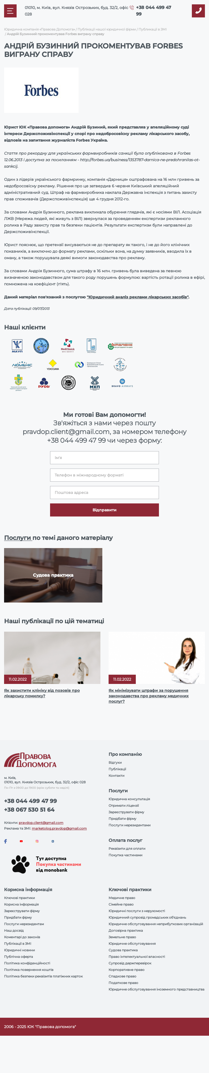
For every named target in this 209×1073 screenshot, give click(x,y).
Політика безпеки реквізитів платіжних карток (43, 976)
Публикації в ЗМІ (153, 29)
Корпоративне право (127, 970)
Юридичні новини (19, 950)
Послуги (18, 538)
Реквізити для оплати (127, 848)
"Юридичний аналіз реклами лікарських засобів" (137, 297)
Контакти (116, 776)
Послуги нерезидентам (24, 924)
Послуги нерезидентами (129, 825)
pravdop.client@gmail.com (41, 823)
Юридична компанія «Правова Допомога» (39, 29)
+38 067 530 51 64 (29, 809)
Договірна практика (126, 930)
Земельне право (122, 937)
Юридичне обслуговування (132, 943)
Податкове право (123, 983)
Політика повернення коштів (28, 970)
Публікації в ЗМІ (17, 943)
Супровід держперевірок (130, 963)
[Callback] (198, 10)
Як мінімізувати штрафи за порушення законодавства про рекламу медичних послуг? (149, 696)
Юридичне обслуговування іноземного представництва (156, 989)
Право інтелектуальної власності (137, 957)
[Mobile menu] (10, 10)
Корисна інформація (21, 904)
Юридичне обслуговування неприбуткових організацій (156, 924)
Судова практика (123, 950)
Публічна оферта (18, 957)
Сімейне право (121, 904)
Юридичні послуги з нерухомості (137, 911)
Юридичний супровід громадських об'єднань (147, 917)
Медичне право (122, 898)
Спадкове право (122, 976)
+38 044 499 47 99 (76, 440)
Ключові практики (19, 898)
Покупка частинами (125, 855)
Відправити (104, 510)
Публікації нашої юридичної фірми (107, 29)
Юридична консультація (129, 799)
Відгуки (115, 762)
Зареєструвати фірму (126, 812)
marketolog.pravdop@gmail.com (59, 828)
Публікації (117, 769)
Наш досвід (14, 930)
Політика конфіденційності (27, 963)
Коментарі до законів (22, 937)
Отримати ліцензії (124, 805)
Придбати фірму (122, 819)
